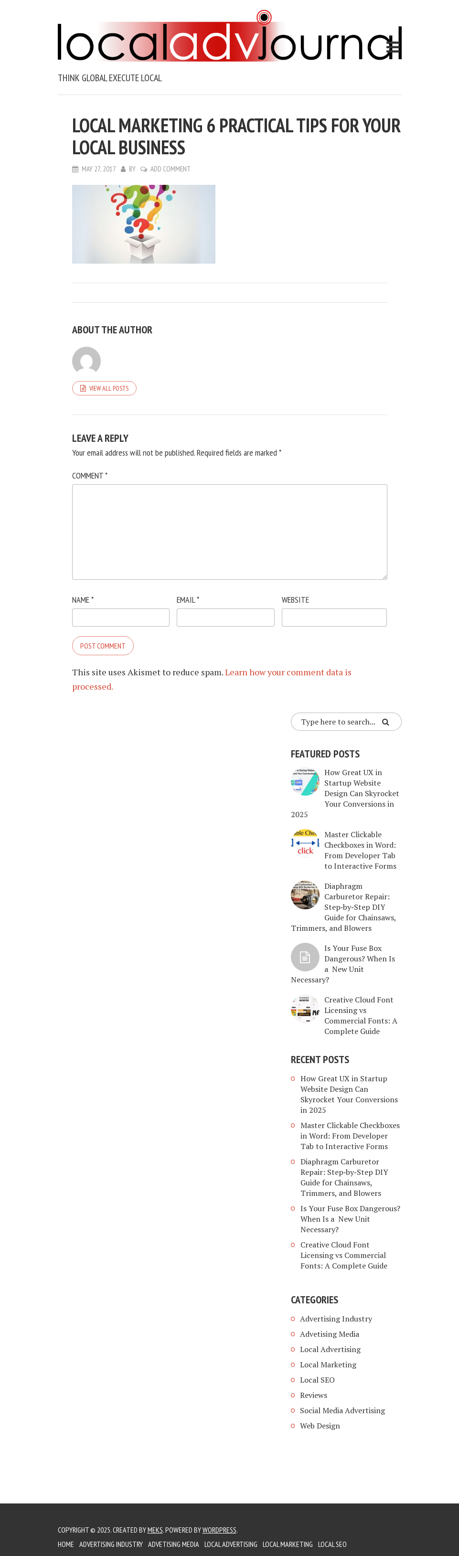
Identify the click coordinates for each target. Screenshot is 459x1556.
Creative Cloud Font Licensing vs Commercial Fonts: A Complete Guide (360, 1015)
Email (188, 599)
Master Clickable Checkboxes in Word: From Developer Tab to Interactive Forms (360, 850)
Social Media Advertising (342, 1410)
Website (295, 599)
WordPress (219, 1530)
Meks (155, 1530)
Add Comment (170, 168)
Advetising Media (329, 1334)
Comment (89, 475)
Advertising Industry (336, 1318)
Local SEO (317, 1380)
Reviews (313, 1395)
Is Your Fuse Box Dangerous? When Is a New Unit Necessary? (343, 964)
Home (66, 1544)
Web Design (320, 1425)
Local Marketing (328, 1364)
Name (83, 599)
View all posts (108, 388)
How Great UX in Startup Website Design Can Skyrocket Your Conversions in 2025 (345, 793)
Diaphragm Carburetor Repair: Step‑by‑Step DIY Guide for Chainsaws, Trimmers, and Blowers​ (343, 907)
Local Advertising (330, 1349)
